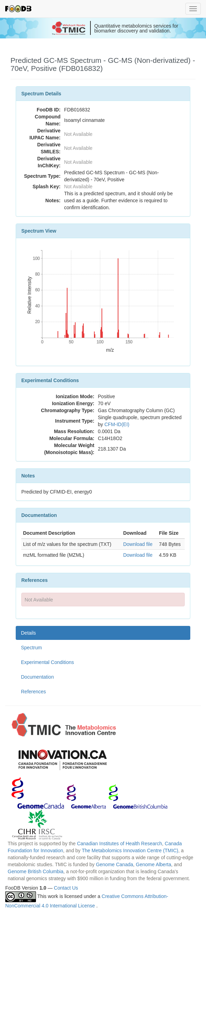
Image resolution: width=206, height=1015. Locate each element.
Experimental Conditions (47, 662)
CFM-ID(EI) (117, 424)
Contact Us (66, 888)
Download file (138, 544)
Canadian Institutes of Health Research (119, 843)
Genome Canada (114, 864)
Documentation (37, 677)
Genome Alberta (153, 864)
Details (28, 633)
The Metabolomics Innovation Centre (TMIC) (130, 850)
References (33, 691)
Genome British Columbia (36, 871)
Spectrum (31, 647)
